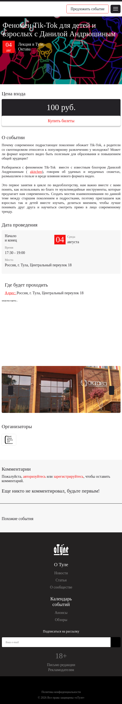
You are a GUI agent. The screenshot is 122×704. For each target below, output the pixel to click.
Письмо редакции (61, 665)
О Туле (61, 564)
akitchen (36, 172)
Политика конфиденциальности (61, 692)
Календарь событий (61, 601)
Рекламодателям (61, 670)
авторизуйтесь (34, 476)
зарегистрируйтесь (68, 476)
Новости (61, 573)
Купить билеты (61, 120)
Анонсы (61, 613)
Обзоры (61, 620)
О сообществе (61, 587)
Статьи (61, 580)
